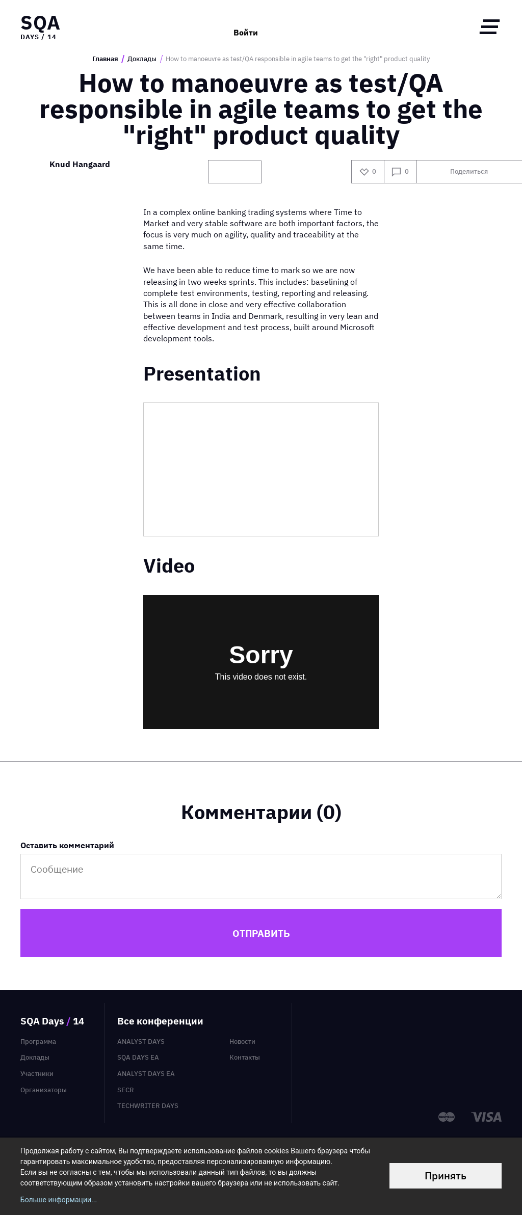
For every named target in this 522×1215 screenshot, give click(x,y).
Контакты (244, 1057)
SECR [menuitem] (125, 1090)
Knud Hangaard (79, 164)
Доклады (141, 59)
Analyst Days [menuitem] (141, 1041)
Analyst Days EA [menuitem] (146, 1073)
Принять (445, 1175)
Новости (242, 1041)
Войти (245, 26)
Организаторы (43, 1090)
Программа (38, 1041)
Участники (37, 1073)
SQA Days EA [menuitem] (138, 1057)
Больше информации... (58, 1200)
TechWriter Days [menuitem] (147, 1105)
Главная (105, 59)
